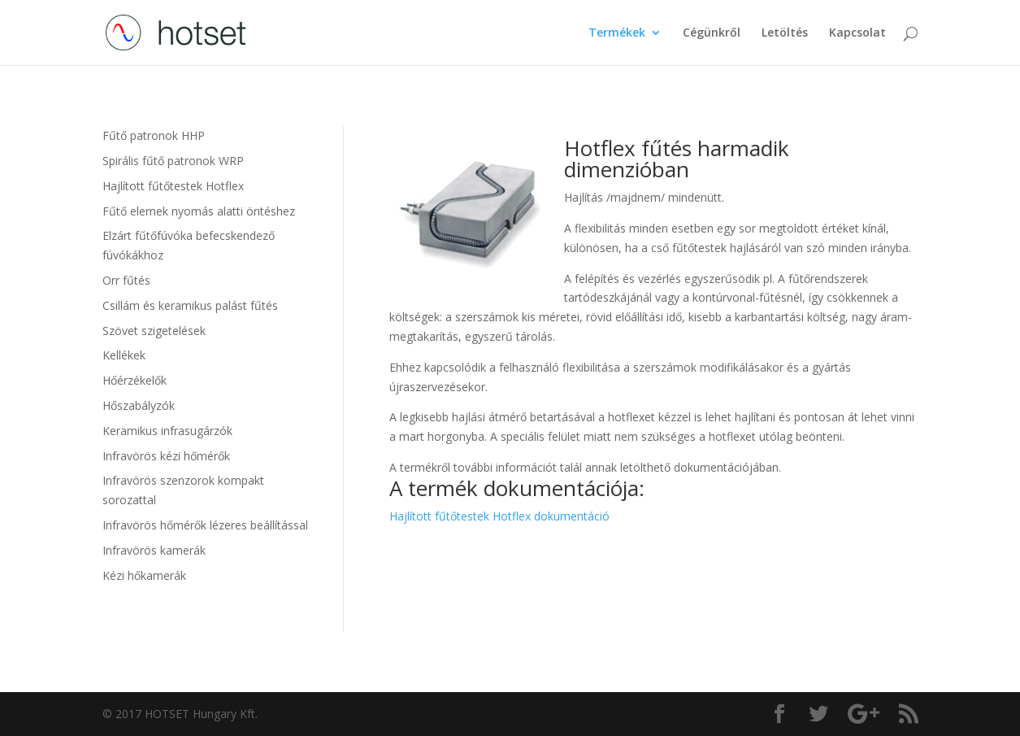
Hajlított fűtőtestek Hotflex (173, 186)
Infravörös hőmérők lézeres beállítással (205, 525)
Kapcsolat (857, 33)
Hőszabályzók (138, 405)
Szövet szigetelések (154, 330)
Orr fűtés (126, 280)
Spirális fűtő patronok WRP (173, 160)
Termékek (616, 33)
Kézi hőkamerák (144, 575)
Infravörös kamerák (154, 550)
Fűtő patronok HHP (153, 135)
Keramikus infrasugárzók (167, 430)
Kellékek (123, 355)
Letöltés (785, 33)
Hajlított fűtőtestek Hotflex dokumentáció (499, 516)
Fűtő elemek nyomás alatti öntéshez (198, 211)
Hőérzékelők (134, 380)
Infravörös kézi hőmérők (166, 456)
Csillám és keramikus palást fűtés (190, 305)
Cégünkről (711, 33)
